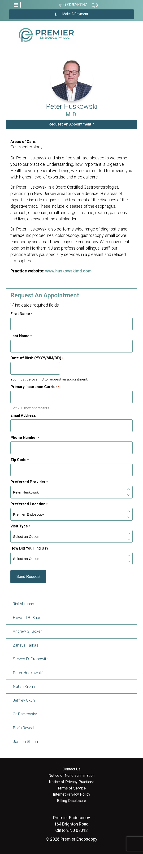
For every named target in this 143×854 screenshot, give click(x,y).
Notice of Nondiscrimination (71, 775)
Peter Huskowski (28, 672)
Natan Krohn (24, 686)
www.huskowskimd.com (68, 270)
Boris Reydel (23, 727)
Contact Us (72, 769)
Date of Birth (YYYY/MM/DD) (36, 358)
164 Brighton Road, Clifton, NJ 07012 (71, 824)
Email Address (23, 415)
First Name (21, 314)
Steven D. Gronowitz (30, 658)
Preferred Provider (29, 482)
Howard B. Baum (28, 617)
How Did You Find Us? (29, 548)
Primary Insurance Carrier (34, 387)
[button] (15, 5)
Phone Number (24, 438)
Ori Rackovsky (25, 714)
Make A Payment (71, 14)
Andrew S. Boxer (27, 631)
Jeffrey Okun (24, 700)
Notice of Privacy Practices (71, 782)
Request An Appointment (70, 124)
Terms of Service (71, 788)
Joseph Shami (25, 741)
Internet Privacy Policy (71, 794)
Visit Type (20, 526)
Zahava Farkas (25, 645)
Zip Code (19, 460)
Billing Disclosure (71, 801)
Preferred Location (29, 504)
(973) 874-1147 (73, 4)
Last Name (21, 336)
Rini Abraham (24, 603)
